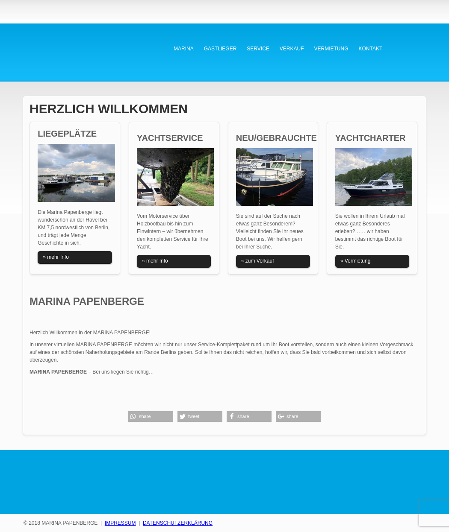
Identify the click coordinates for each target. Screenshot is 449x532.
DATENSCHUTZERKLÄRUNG (178, 523)
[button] (150, 416)
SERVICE (258, 49)
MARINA (184, 49)
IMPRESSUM (120, 523)
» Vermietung (355, 261)
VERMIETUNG (331, 49)
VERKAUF (292, 49)
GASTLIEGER (220, 49)
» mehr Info (56, 257)
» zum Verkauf (257, 261)
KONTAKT (371, 49)
